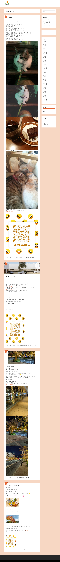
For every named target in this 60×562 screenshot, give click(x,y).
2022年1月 (44, 65)
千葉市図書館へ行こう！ (47, 22)
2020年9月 (44, 87)
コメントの (45, 123)
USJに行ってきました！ (47, 25)
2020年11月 (45, 84)
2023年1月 (44, 49)
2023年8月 (44, 41)
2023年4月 (44, 45)
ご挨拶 (49, 1)
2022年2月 (44, 64)
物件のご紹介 (45, 111)
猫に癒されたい (13, 17)
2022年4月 (44, 61)
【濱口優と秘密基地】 (9, 286)
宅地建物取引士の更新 (46, 21)
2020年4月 (44, 94)
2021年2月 (44, 80)
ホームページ (45, 1)
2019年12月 (45, 99)
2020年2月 (44, 96)
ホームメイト (17, 257)
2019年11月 (45, 100)
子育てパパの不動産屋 (9, 211)
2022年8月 (44, 56)
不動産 (20, 257)
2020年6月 (44, 91)
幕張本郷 (27, 257)
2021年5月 (44, 76)
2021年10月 (45, 69)
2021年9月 (44, 71)
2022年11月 (45, 52)
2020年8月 (44, 88)
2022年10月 (45, 53)
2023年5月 (44, 44)
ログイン (44, 120)
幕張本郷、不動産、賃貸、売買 (24, 477)
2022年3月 (44, 63)
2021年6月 (44, 75)
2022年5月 (44, 60)
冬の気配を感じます (10, 366)
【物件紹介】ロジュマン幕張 (47, 23)
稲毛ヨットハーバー (46, 19)
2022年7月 (44, 57)
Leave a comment (32, 257)
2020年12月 (45, 83)
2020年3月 (44, 95)
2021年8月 (44, 72)
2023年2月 (44, 48)
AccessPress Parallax (53, 560)
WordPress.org (45, 124)
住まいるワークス (23, 257)
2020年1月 (44, 98)
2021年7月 (44, 73)
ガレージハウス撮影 (11, 276)
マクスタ (54, 1)
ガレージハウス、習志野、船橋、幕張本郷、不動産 (22, 345)
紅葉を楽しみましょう (14, 485)
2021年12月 (45, 67)
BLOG (51, 1)
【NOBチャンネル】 (9, 289)
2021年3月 (44, 79)
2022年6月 (44, 59)
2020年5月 (44, 92)
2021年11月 (45, 68)
